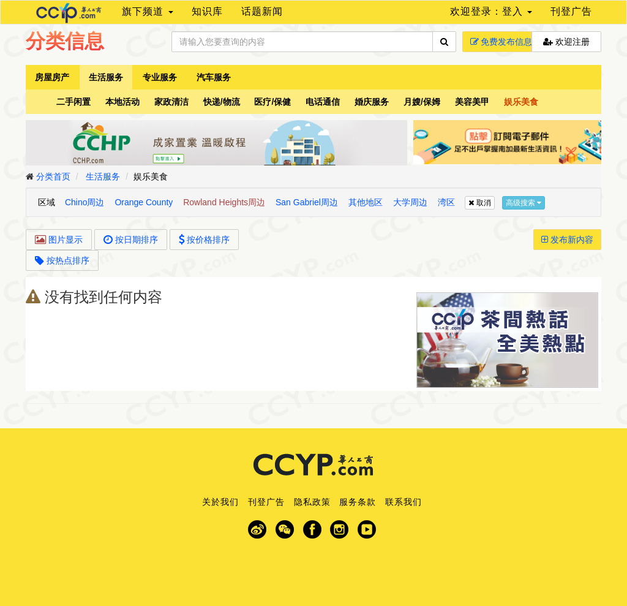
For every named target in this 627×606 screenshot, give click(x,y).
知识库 (207, 11)
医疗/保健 (272, 102)
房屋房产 (52, 77)
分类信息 (65, 41)
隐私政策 (312, 502)
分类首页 (53, 176)
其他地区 (365, 202)
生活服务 (106, 77)
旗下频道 (147, 11)
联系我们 (403, 502)
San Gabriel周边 (307, 202)
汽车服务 (214, 77)
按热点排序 (62, 260)
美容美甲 (472, 102)
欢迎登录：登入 (491, 11)
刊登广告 (571, 11)
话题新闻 (262, 11)
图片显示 (59, 239)
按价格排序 (204, 239)
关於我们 (220, 502)
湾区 (446, 202)
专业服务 (160, 77)
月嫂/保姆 (422, 102)
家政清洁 (171, 102)
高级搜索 (523, 203)
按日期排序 (130, 239)
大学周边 (410, 202)
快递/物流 (221, 102)
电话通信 (323, 102)
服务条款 (357, 502)
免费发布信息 (501, 42)
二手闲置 (73, 102)
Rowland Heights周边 (224, 202)
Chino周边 (85, 202)
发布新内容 (567, 239)
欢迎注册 (566, 42)
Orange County (144, 202)
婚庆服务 (372, 102)
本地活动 (122, 102)
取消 (479, 203)
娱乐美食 (521, 102)
